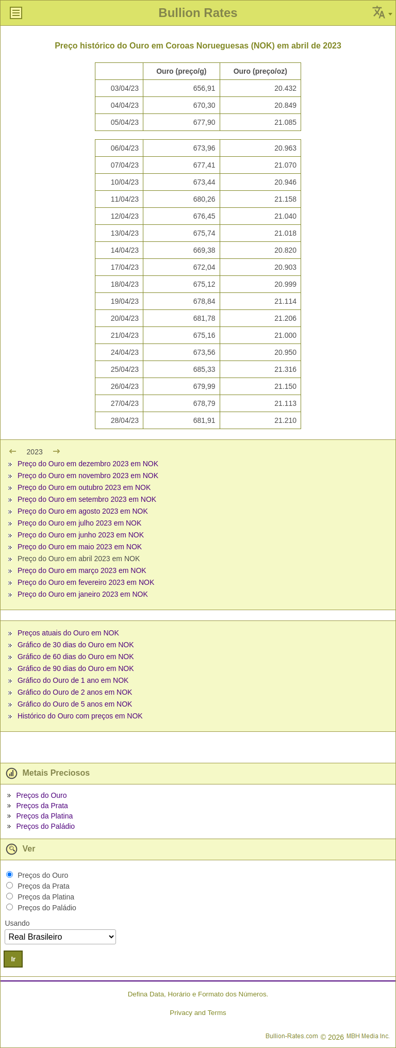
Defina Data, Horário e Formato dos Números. (198, 994)
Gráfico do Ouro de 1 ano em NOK (73, 680)
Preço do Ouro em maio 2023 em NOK (80, 547)
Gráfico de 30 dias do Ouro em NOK (76, 645)
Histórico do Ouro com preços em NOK (80, 716)
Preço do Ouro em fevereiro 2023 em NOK (86, 582)
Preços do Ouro (41, 795)
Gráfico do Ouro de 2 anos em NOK (75, 692)
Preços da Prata (42, 805)
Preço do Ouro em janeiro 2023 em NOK (83, 594)
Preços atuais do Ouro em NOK (68, 633)
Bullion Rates (197, 13)
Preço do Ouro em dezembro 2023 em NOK (88, 464)
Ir (13, 959)
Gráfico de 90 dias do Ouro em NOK (76, 668)
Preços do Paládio (45, 826)
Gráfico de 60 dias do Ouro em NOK (76, 656)
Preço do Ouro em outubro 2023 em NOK (84, 487)
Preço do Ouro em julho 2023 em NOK (79, 523)
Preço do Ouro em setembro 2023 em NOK (87, 499)
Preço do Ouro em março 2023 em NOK (82, 570)
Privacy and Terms (198, 1013)
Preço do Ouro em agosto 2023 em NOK (83, 511)
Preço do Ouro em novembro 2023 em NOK (88, 475)
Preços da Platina (44, 816)
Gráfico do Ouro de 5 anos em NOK (75, 704)
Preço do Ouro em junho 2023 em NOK (81, 535)
